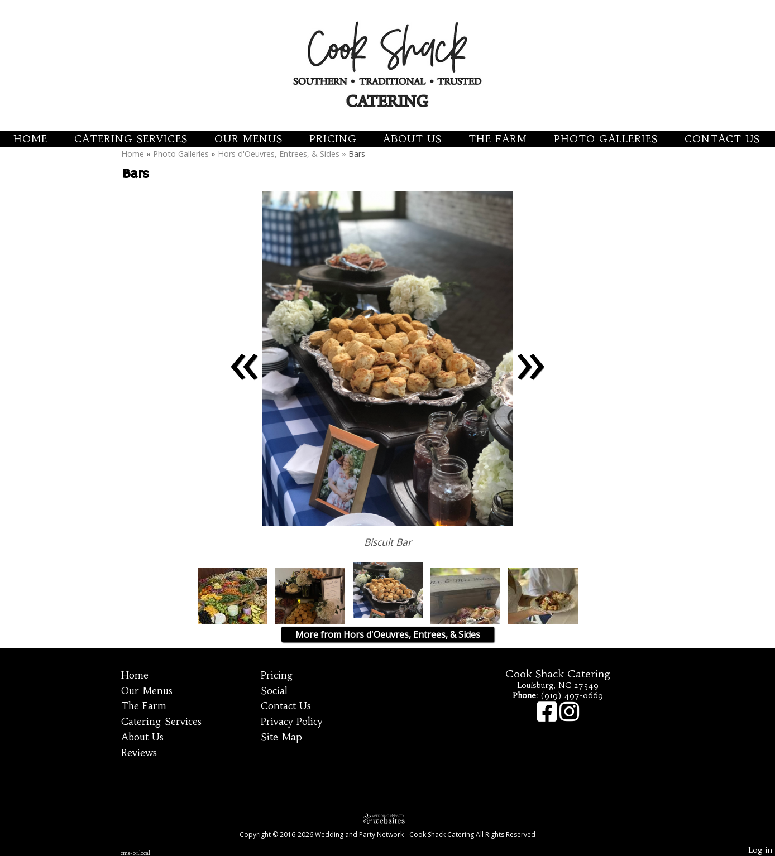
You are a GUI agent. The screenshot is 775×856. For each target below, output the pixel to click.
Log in (760, 850)
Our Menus (248, 139)
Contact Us (722, 139)
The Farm (497, 139)
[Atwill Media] (387, 818)
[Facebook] (548, 717)
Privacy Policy (292, 721)
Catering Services (131, 139)
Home (30, 139)
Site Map (281, 737)
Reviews (139, 753)
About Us (412, 139)
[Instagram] (569, 717)
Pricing (333, 139)
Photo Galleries (606, 139)
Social (274, 691)
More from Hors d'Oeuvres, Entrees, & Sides (387, 634)
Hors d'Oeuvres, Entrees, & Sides (278, 153)
